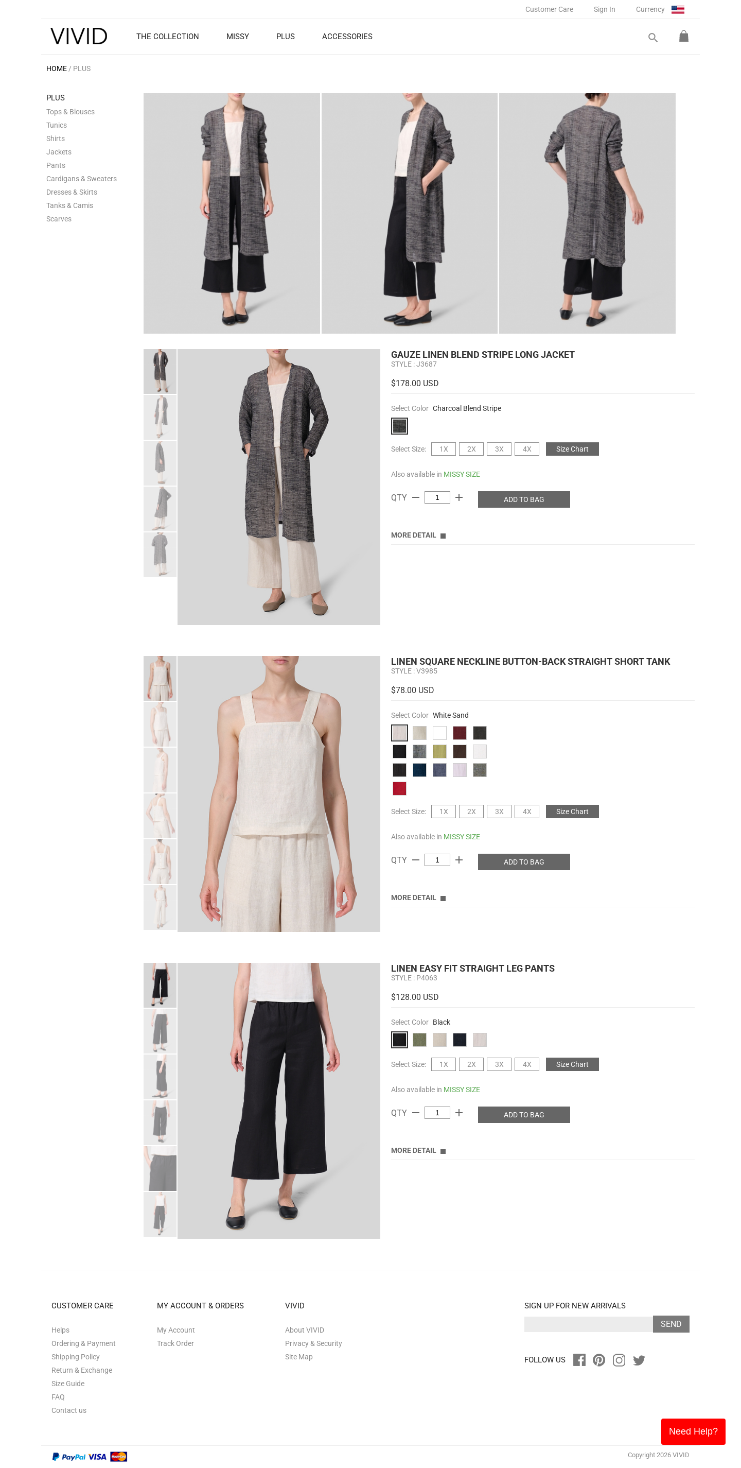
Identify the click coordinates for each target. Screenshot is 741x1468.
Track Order (175, 1343)
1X (443, 449)
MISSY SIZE (462, 474)
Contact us (68, 1410)
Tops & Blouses (70, 112)
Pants (55, 165)
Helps (60, 1330)
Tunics (56, 125)
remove (416, 497)
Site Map (299, 1357)
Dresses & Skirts (71, 192)
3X (499, 449)
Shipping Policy (75, 1357)
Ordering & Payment (83, 1343)
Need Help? (693, 1431)
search (652, 37)
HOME (56, 68)
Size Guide (67, 1383)
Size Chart (572, 449)
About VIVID (304, 1330)
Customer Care (549, 9)
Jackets (59, 152)
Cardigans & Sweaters (81, 179)
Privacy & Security (313, 1343)
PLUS (82, 68)
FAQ (58, 1397)
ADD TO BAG (524, 499)
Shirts (55, 138)
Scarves (59, 219)
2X (471, 449)
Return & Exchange (81, 1370)
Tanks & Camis (69, 205)
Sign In (604, 9)
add (459, 497)
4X (527, 449)
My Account (176, 1330)
